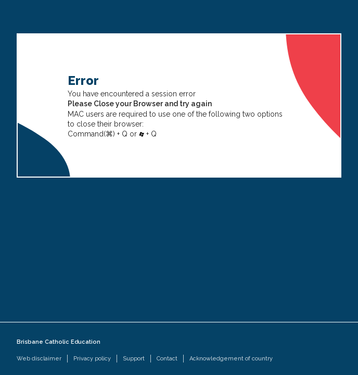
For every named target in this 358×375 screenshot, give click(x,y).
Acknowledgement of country (231, 358)
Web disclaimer (39, 358)
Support (134, 358)
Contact (167, 358)
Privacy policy (92, 358)
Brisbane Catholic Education (58, 342)
